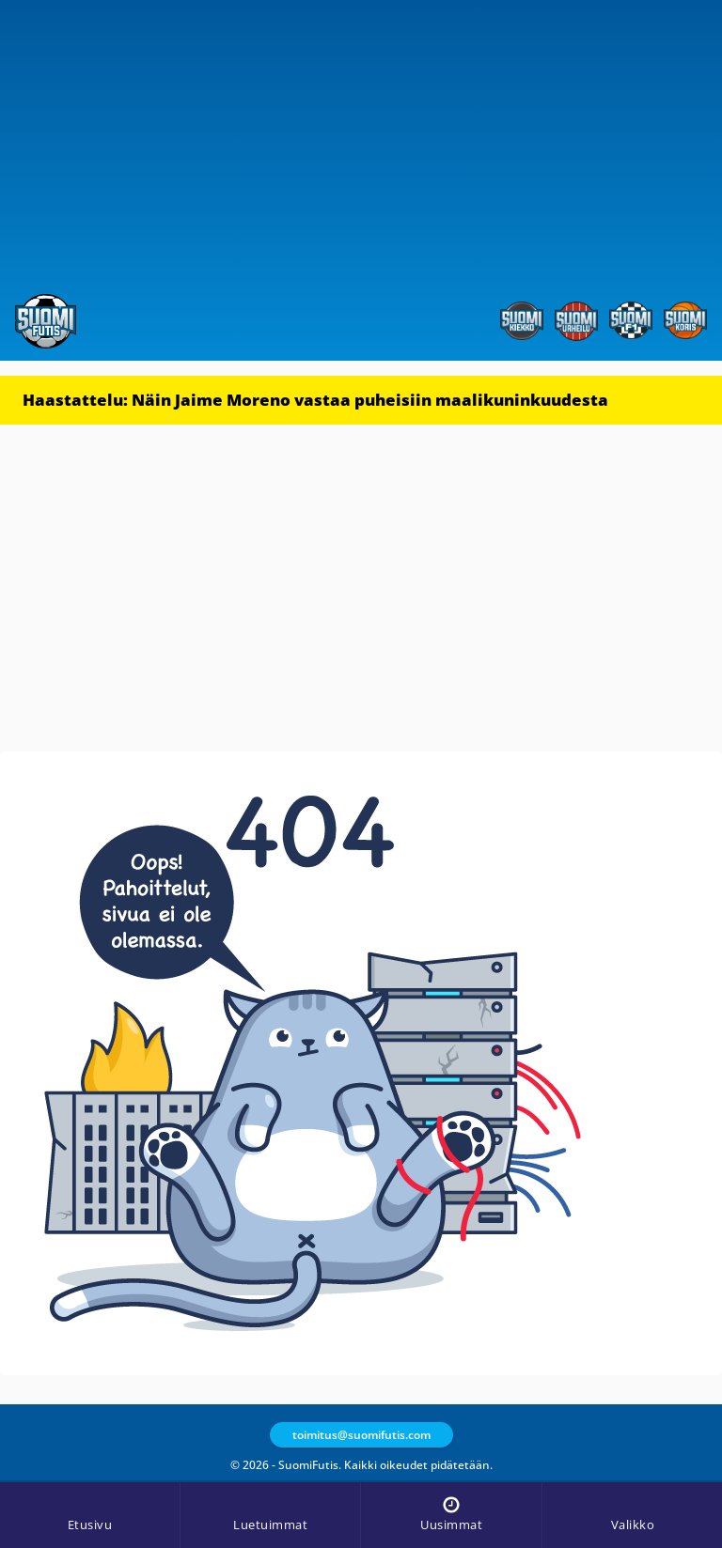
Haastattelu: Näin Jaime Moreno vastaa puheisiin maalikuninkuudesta (315, 399)
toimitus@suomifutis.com (361, 1435)
